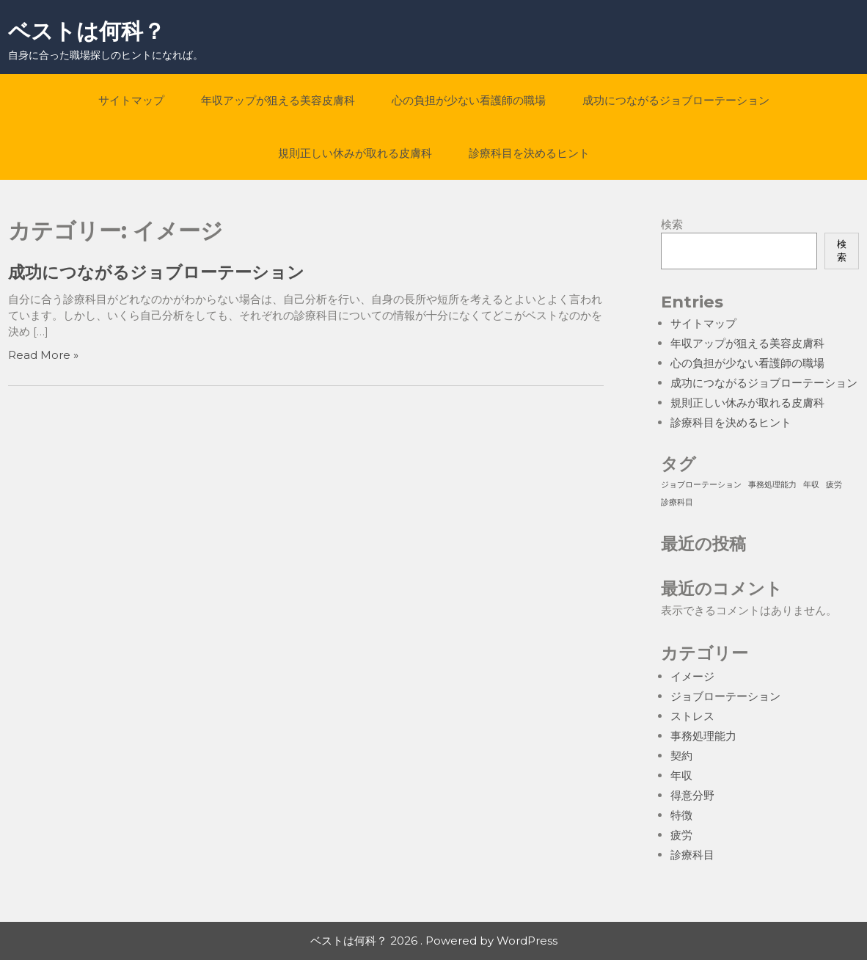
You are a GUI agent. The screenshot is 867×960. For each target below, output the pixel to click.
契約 (681, 756)
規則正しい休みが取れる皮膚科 (355, 153)
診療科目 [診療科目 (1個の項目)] (677, 502)
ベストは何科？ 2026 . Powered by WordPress (433, 941)
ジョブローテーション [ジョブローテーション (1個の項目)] (701, 485)
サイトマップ (131, 100)
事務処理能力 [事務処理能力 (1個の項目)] (772, 485)
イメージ (692, 676)
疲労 (681, 835)
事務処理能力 (703, 736)
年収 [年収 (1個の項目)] (811, 485)
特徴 (681, 815)
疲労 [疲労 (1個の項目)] (834, 485)
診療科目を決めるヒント (529, 153)
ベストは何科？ (86, 31)
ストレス (692, 716)
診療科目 (692, 855)
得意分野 (692, 795)
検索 (672, 224)
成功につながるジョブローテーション (675, 100)
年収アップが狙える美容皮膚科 (278, 100)
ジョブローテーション (725, 696)
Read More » (43, 355)
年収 (681, 775)
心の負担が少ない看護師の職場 (469, 100)
